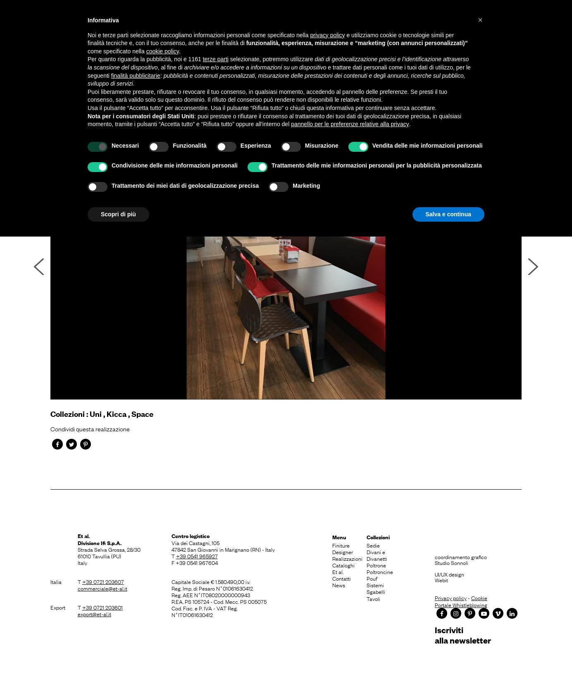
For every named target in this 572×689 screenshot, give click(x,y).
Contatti (341, 578)
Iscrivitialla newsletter (463, 635)
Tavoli (373, 598)
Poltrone (376, 565)
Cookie (479, 597)
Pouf (372, 578)
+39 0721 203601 (102, 607)
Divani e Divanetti (377, 555)
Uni (96, 414)
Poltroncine (380, 571)
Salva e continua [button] (448, 214)
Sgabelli (376, 591)
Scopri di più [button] (118, 214)
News (338, 584)
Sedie (373, 545)
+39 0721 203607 (103, 581)
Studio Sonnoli (451, 562)
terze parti (216, 59)
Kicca (116, 414)
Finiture (341, 545)
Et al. (337, 571)
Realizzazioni (347, 558)
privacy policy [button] (327, 35)
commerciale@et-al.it (102, 588)
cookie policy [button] (162, 51)
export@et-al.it (94, 614)
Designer (342, 551)
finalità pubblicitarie (135, 75)
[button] (480, 19)
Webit (441, 580)
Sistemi (375, 584)
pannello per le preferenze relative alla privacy (350, 124)
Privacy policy (451, 597)
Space (142, 414)
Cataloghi (343, 565)
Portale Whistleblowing (461, 604)
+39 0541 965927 (197, 556)
